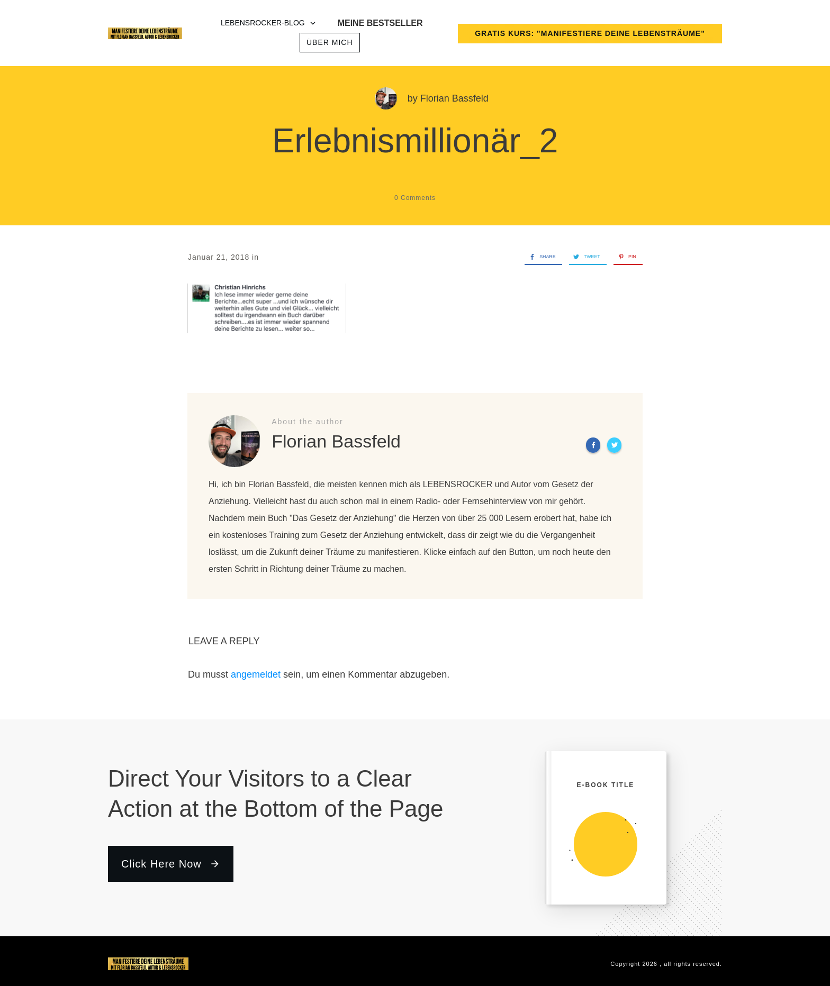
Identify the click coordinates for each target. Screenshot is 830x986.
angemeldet (256, 674)
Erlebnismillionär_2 (415, 141)
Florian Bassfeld (454, 98)
